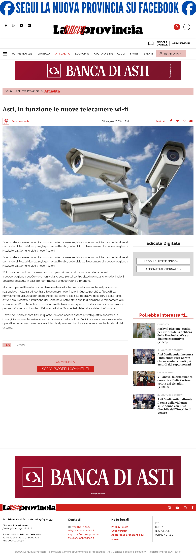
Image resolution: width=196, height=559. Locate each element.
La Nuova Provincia (27, 91)
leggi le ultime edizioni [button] (161, 261)
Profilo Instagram (16, 25)
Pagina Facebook (8, 25)
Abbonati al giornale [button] (161, 269)
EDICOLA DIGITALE (157, 43)
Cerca (177, 27)
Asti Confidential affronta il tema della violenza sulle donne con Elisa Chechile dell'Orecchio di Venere (174, 405)
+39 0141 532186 (81, 527)
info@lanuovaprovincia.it (81, 530)
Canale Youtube (24, 25)
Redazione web (20, 121)
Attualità (52, 91)
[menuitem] (22, 53)
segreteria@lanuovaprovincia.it (84, 534)
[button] (6, 52)
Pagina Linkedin (32, 25)
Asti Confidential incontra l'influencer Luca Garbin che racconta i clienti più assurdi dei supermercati (175, 359)
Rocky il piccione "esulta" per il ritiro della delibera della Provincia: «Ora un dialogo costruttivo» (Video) (174, 335)
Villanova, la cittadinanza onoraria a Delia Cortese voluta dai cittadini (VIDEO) (174, 382)
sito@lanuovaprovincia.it (81, 538)
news (20, 345)
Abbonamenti (181, 43)
